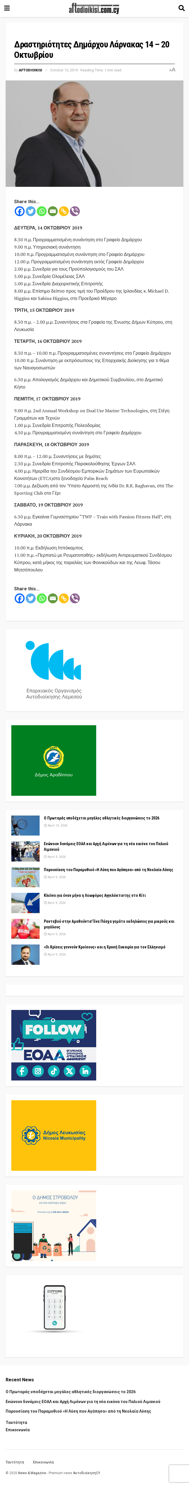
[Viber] (75, 211)
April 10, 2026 (55, 825)
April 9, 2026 (55, 857)
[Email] (53, 211)
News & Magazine (32, 1473)
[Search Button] (182, 8)
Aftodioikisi (30, 70)
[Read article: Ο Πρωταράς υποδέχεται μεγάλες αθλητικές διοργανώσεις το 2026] (25, 826)
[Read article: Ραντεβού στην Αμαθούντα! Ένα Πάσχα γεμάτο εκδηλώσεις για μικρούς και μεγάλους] (25, 929)
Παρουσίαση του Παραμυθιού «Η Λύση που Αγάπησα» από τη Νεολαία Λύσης (108, 869)
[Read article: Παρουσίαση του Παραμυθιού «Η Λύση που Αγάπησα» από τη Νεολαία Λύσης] (25, 877)
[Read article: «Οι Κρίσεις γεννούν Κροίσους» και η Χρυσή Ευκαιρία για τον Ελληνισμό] (25, 954)
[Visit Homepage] (94, 8)
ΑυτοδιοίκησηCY (86, 1473)
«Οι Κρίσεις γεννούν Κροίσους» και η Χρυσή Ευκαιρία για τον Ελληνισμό (105, 947)
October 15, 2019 (64, 70)
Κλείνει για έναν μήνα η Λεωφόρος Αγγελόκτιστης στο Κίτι (95, 895)
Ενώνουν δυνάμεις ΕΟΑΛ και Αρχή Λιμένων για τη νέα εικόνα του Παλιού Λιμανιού (83, 1401)
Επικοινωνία (18, 1430)
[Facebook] (20, 211)
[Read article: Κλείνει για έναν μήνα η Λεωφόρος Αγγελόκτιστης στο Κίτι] (25, 903)
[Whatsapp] (42, 211)
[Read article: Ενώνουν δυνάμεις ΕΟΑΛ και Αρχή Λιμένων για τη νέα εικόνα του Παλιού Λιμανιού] (25, 851)
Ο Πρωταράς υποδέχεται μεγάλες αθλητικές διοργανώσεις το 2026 (101, 818)
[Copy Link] (64, 211)
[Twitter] (31, 211)
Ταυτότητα (16, 1422)
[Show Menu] (7, 8)
